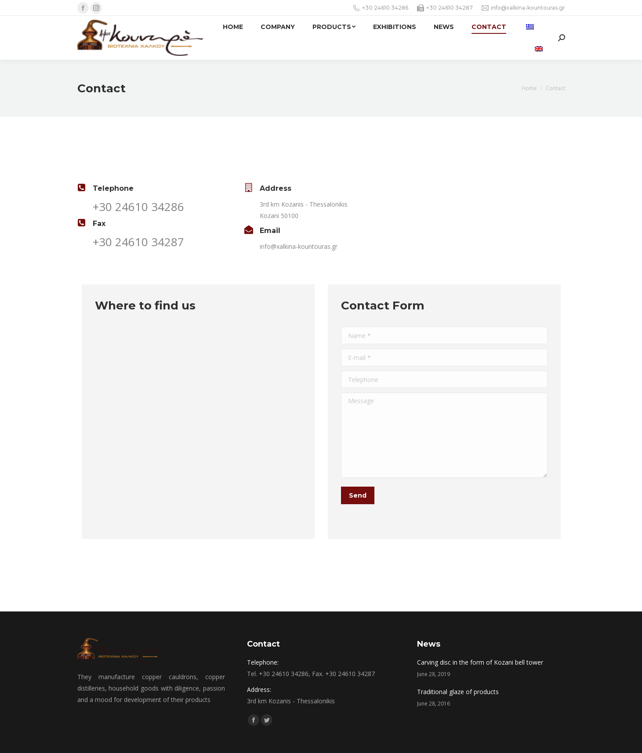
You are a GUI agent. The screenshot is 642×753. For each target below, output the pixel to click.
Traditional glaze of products (458, 692)
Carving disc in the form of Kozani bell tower (480, 662)
